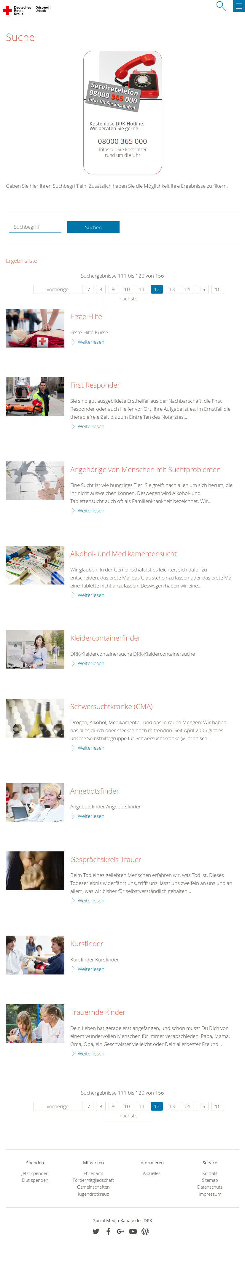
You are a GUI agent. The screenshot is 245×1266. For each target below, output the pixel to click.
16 (218, 289)
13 (172, 289)
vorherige (58, 289)
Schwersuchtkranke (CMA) (111, 706)
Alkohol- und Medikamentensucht (123, 554)
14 (187, 289)
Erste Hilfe (86, 316)
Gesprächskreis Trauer (105, 859)
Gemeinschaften (93, 1187)
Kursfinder (86, 943)
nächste (128, 298)
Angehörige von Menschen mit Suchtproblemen (145, 469)
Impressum (210, 1194)
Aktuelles (151, 1173)
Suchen (93, 227)
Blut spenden (35, 1180)
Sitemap (210, 1180)
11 (142, 289)
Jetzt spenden (35, 1173)
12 (157, 289)
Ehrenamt (93, 1173)
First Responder (95, 385)
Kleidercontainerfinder (105, 638)
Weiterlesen (91, 341)
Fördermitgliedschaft (93, 1180)
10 (127, 289)
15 (202, 289)
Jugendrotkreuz (93, 1194)
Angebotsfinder (94, 791)
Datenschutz (209, 1187)
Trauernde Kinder (97, 1012)
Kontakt (210, 1173)
